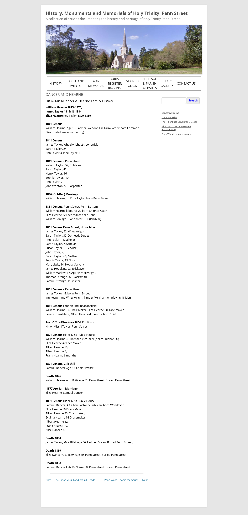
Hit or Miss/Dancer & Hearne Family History (176, 128)
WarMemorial (96, 83)
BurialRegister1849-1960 (114, 83)
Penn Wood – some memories (126, 480)
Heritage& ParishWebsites (149, 83)
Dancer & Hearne (170, 112)
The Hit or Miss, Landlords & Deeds (70, 480)
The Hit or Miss (169, 117)
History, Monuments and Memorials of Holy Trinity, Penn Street (117, 13)
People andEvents (75, 83)
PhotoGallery (167, 83)
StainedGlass (132, 83)
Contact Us (186, 83)
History (55, 83)
